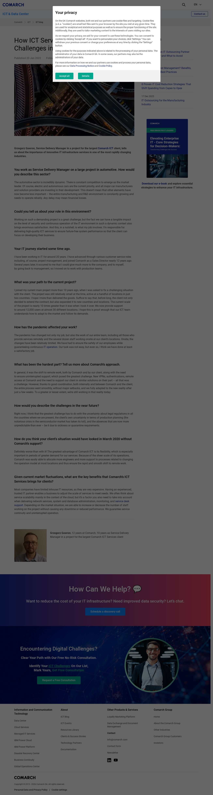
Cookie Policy (105, 66)
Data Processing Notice (82, 66)
